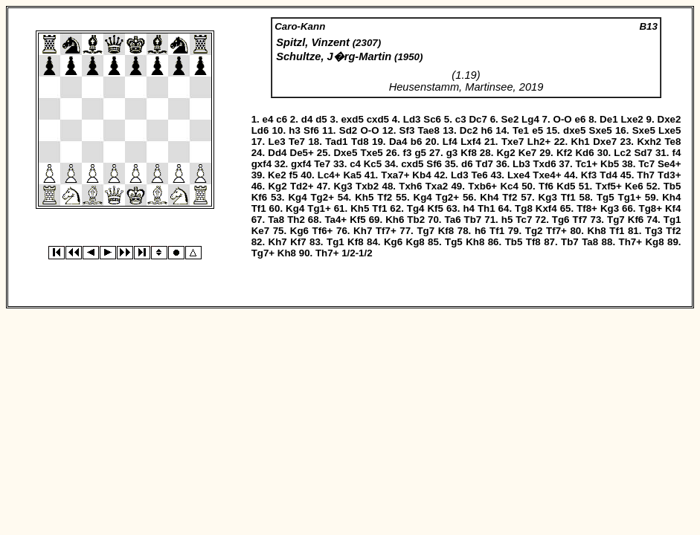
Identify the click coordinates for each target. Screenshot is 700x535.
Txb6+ (482, 186)
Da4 (398, 141)
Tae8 (429, 130)
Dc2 (469, 130)
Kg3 (343, 186)
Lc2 (622, 152)
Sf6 (311, 130)
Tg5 (605, 197)
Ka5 (352, 175)
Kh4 (489, 197)
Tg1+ (629, 197)
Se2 (510, 119)
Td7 (484, 163)
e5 (537, 130)
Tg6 (561, 219)
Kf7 (298, 241)
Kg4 (297, 197)
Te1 (521, 130)
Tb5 (672, 186)
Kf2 (564, 152)
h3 (295, 130)
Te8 (672, 141)
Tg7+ (262, 253)
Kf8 (468, 152)
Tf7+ (386, 230)
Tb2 (416, 219)
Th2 (296, 219)
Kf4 (673, 208)
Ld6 (260, 130)
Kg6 (299, 230)
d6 (467, 163)
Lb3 (521, 163)
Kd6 (584, 152)
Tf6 (546, 186)
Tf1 (568, 197)
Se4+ (669, 163)
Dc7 (478, 119)
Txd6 (544, 163)
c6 (281, 119)
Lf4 (450, 141)
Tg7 (616, 219)
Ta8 (276, 219)
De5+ (302, 152)
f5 (293, 175)
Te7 (297, 141)
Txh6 (410, 186)
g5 (420, 152)
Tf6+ (322, 230)
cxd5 (378, 119)
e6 (580, 119)
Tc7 (646, 163)
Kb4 (421, 175)
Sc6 (432, 119)
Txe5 (371, 152)
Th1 (486, 208)
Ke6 (634, 186)
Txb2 (367, 186)
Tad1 (336, 141)
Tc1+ (587, 163)
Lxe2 (631, 119)
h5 (507, 219)
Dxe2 (669, 119)
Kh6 (394, 219)
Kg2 (505, 152)
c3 (460, 119)
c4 (355, 163)
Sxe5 (600, 130)
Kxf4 (546, 208)
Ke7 (527, 152)
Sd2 (348, 130)
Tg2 (534, 230)
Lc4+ (329, 175)
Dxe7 (605, 141)
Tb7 (473, 219)
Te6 (480, 175)
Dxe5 (345, 152)
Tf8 (533, 241)
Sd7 (643, 152)
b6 (417, 141)
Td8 (360, 141)
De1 (608, 119)
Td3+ (669, 175)
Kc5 (373, 163)
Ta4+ (335, 219)
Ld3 (412, 119)
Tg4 (416, 208)
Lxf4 (470, 141)
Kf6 (259, 197)
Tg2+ (321, 197)
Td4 (608, 175)
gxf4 (261, 163)
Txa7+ (395, 175)
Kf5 (435, 208)
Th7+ (630, 241)
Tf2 (384, 197)
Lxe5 (669, 130)
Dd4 (277, 152)
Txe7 (512, 141)
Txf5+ (609, 186)
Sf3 (407, 130)
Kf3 (589, 175)
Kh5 (364, 197)
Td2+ (301, 186)
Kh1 (580, 141)
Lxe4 (518, 175)
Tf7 (580, 219)
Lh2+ (538, 141)
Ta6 (453, 219)
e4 (268, 119)
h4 (469, 208)
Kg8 (415, 241)
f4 (676, 152)
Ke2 (277, 175)
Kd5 (565, 186)
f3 (406, 152)
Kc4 (509, 186)
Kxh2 (649, 141)
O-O (562, 119)
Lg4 (530, 119)
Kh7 (362, 230)
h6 (487, 130)
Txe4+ (547, 175)
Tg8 (524, 208)
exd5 (352, 119)
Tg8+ (650, 208)
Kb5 (609, 163)
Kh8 (597, 230)
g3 (452, 152)
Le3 (277, 141)
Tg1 (672, 219)
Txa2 (437, 186)
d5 (321, 119)
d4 (307, 119)
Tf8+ (587, 208)
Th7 (646, 175)
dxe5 (574, 130)
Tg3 (654, 230)
